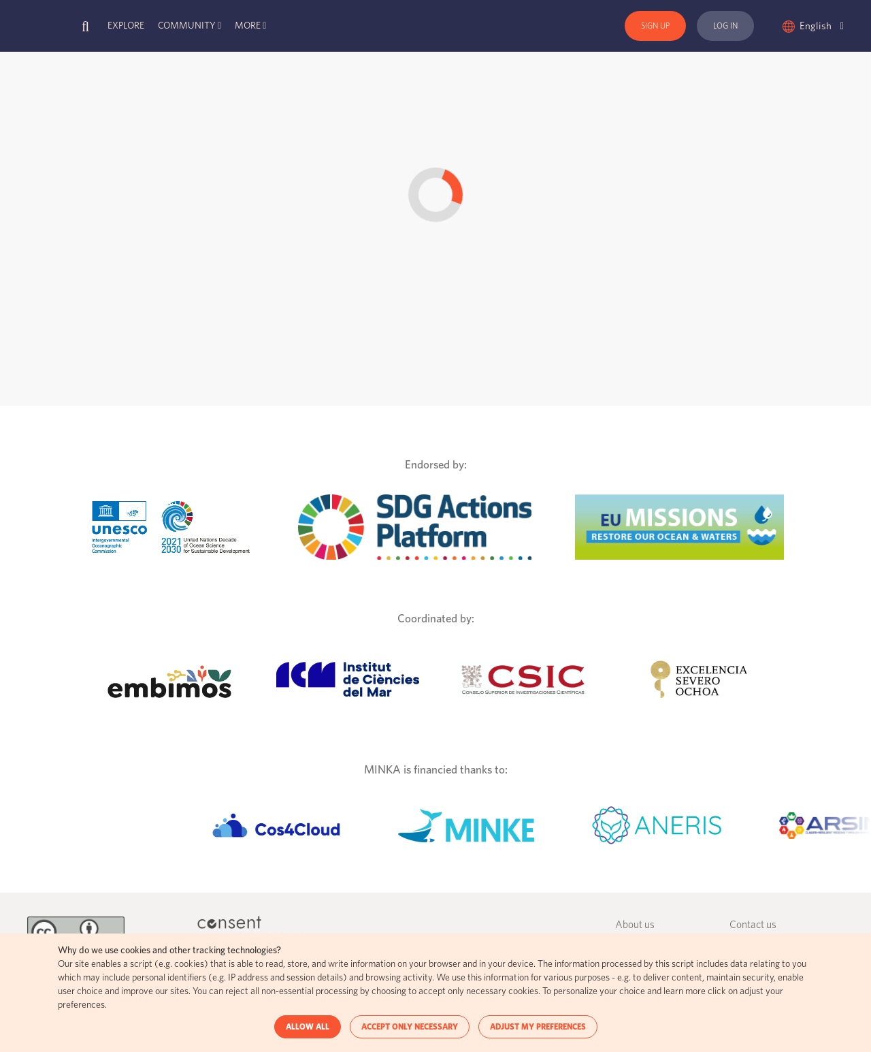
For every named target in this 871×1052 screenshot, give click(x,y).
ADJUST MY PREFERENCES (538, 1027)
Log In (725, 26)
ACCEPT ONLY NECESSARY (409, 1027)
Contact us (752, 925)
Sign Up (655, 26)
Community (187, 26)
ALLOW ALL (307, 1027)
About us (635, 925)
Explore (126, 26)
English (822, 26)
